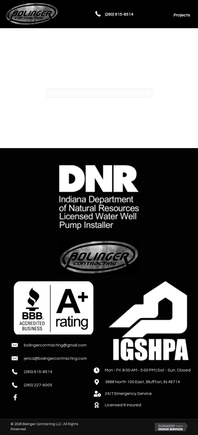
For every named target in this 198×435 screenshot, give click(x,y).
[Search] (99, 93)
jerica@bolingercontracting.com (55, 358)
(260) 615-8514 (119, 14)
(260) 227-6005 (38, 385)
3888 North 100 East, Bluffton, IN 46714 (142, 382)
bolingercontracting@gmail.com (55, 345)
